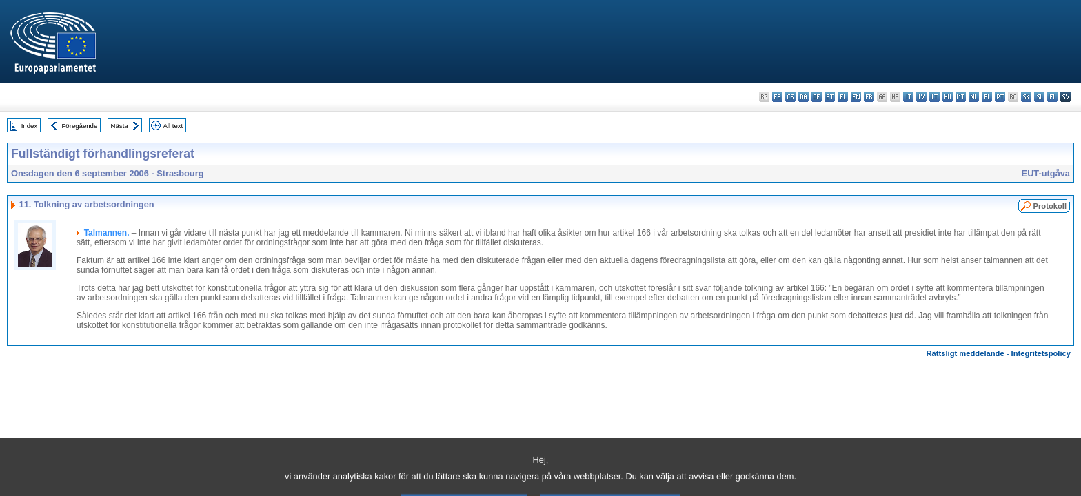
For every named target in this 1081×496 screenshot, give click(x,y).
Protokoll (1050, 206)
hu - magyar (947, 97)
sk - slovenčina (1026, 97)
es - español (777, 97)
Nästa (119, 126)
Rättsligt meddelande (965, 353)
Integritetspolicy (1041, 353)
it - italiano (908, 97)
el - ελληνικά (843, 97)
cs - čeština (790, 97)
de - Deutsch (816, 97)
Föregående (80, 126)
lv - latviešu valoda (921, 97)
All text (173, 126)
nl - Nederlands (974, 97)
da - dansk (803, 97)
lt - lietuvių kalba (934, 97)
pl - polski (987, 97)
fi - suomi (1052, 97)
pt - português (1000, 97)
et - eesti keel (830, 97)
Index (29, 126)
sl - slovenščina (1039, 97)
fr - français (869, 97)
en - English (856, 97)
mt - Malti (961, 97)
